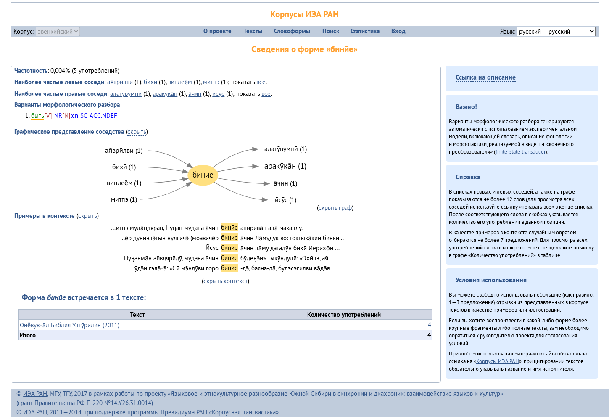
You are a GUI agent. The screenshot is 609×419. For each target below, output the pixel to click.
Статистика (365, 31)
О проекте (217, 31)
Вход (398, 31)
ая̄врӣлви (120, 82)
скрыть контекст (225, 281)
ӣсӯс (218, 94)
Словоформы (292, 31)
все (261, 82)
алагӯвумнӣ (126, 94)
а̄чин (194, 94)
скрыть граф (335, 208)
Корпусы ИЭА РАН (304, 14)
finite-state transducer (521, 151)
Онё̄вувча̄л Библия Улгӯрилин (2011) (69, 325)
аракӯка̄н (165, 94)
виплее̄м (180, 82)
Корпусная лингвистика (244, 412)
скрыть (136, 131)
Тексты (253, 31)
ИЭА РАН (35, 394)
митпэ (211, 82)
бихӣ (150, 82)
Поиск (330, 31)
